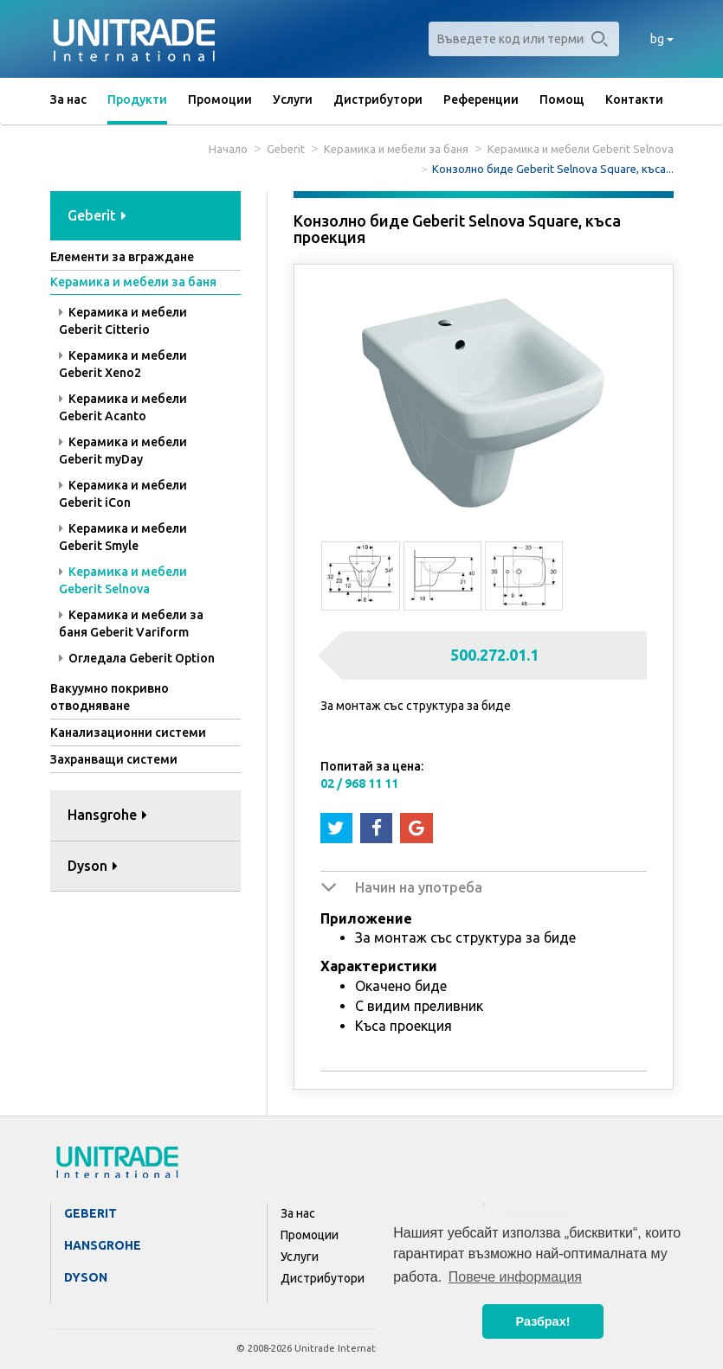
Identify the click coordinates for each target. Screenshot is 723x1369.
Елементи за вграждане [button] (122, 257)
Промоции (220, 99)
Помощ (561, 99)
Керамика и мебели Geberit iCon (123, 493)
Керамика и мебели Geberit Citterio (123, 320)
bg (662, 39)
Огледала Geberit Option (137, 658)
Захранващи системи (114, 759)
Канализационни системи (128, 732)
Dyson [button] (93, 865)
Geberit (286, 149)
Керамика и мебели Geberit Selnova (580, 149)
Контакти (634, 99)
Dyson (85, 1277)
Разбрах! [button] (543, 1321)
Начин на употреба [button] (418, 887)
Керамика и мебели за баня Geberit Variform (131, 623)
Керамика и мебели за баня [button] (133, 282)
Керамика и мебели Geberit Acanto (123, 407)
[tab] (145, 216)
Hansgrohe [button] (107, 814)
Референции (481, 99)
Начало (228, 149)
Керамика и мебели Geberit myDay (123, 450)
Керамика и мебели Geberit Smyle (123, 537)
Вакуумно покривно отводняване (109, 697)
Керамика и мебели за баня (396, 149)
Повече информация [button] (515, 1277)
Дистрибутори (378, 99)
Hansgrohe (102, 1245)
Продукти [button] (137, 99)
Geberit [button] (97, 215)
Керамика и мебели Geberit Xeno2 (123, 364)
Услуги (293, 99)
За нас (68, 99)
